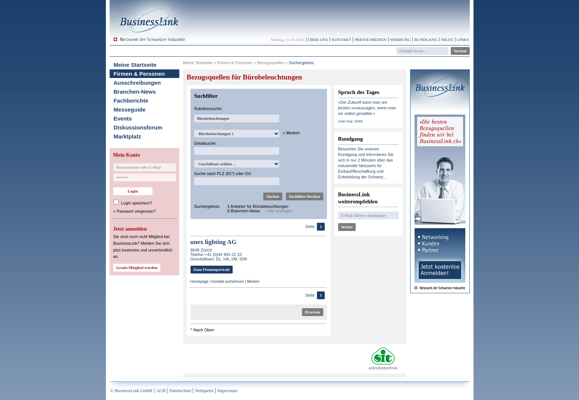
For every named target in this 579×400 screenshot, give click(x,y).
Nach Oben (203, 330)
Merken (253, 281)
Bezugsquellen (270, 62)
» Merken (291, 133)
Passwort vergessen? (136, 211)
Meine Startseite (135, 65)
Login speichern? (136, 203)
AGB (161, 390)
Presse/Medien (370, 39)
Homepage (200, 281)
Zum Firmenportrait (211, 269)
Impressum (227, 390)
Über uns (318, 39)
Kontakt (341, 39)
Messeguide (130, 109)
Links (463, 39)
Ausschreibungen (137, 82)
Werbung (400, 39)
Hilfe (447, 39)
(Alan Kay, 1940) (350, 121)
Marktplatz (127, 136)
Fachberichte (131, 100)
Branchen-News (135, 91)
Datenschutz (180, 390)
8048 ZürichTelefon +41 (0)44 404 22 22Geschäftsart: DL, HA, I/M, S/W (219, 254)
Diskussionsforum (138, 127)
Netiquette (204, 390)
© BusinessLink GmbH (131, 390)
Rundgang (426, 39)
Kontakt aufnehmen (228, 281)
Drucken (312, 312)
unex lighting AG (214, 242)
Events (123, 118)
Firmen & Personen (139, 74)
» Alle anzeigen (278, 211)
